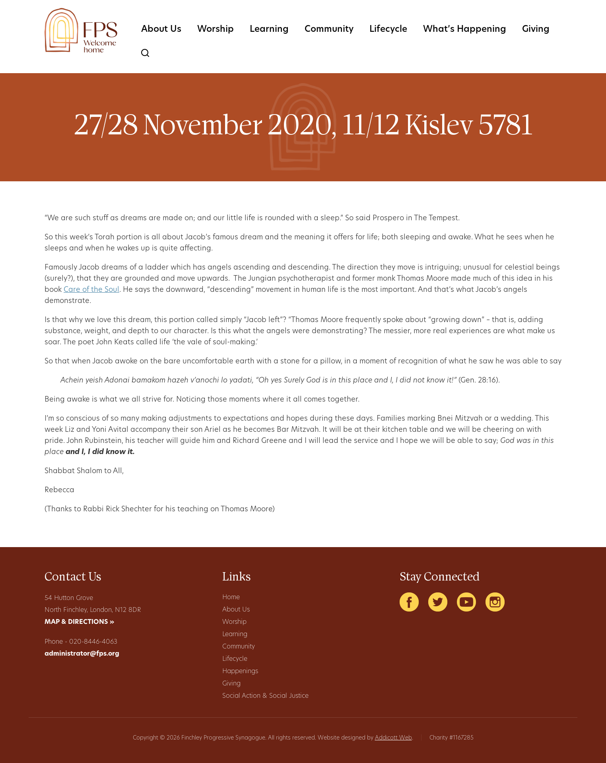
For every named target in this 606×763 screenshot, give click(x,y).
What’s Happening (464, 29)
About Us (161, 29)
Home (231, 597)
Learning (269, 29)
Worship (215, 29)
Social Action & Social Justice (265, 696)
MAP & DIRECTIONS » (79, 622)
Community (329, 29)
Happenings (240, 671)
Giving (536, 29)
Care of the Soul (91, 290)
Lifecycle (388, 29)
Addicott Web (393, 738)
